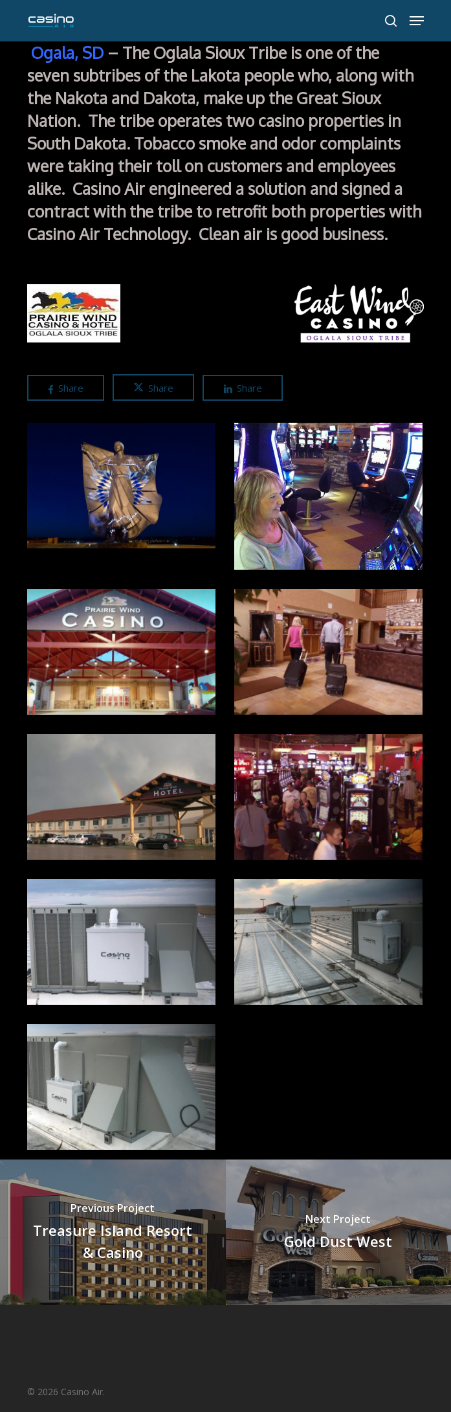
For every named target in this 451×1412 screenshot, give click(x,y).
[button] (417, 20)
